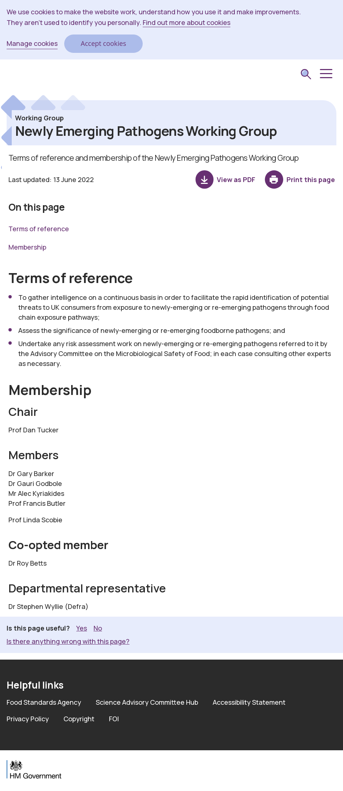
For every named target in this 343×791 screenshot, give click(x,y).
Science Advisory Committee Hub (147, 702)
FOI (114, 718)
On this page (36, 207)
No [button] (98, 627)
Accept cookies (103, 43)
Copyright (78, 718)
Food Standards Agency (44, 702)
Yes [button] (81, 627)
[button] (325, 74)
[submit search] (306, 75)
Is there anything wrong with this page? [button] (68, 641)
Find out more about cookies (186, 22)
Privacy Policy (28, 718)
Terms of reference (38, 228)
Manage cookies (32, 43)
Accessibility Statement (249, 702)
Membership (27, 247)
